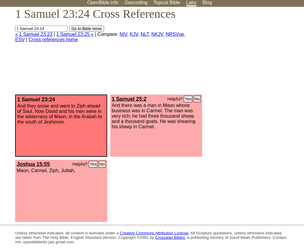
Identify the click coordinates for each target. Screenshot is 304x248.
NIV (123, 34)
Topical (166, 2)
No (197, 99)
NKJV (157, 34)
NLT (145, 34)
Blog (207, 2)
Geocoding (135, 2)
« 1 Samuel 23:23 (33, 34)
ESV (20, 39)
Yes (188, 99)
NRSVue (175, 34)
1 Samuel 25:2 (129, 99)
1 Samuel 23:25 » (75, 34)
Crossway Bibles (170, 237)
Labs (191, 2)
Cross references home (53, 39)
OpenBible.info (102, 2)
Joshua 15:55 (33, 164)
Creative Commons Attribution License (154, 233)
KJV (134, 34)
